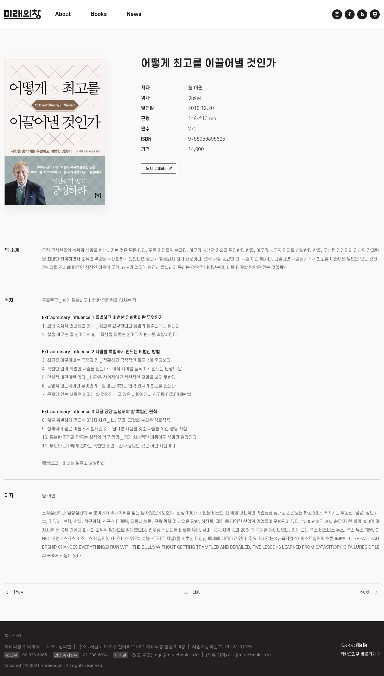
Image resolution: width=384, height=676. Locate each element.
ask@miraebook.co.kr (249, 654)
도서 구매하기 (159, 168)
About (63, 14)
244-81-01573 (238, 646)
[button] (18, 592)
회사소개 (12, 635)
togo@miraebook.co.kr (176, 654)
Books (99, 14)
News (134, 14)
